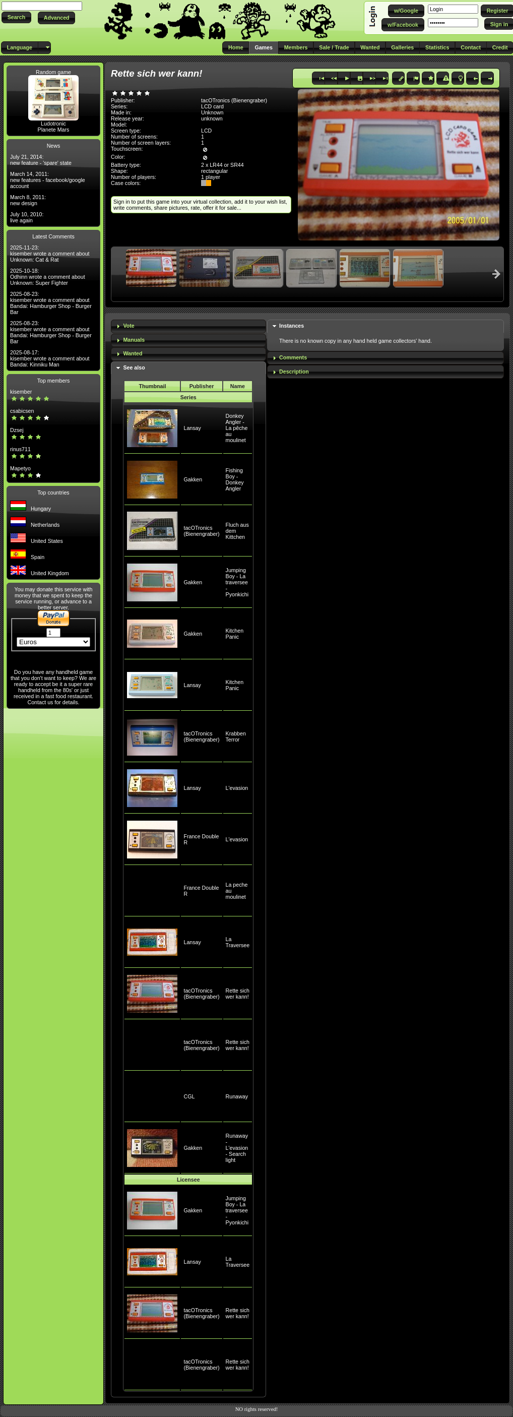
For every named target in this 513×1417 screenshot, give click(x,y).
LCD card (212, 106)
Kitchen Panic (235, 634)
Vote (128, 326)
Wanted (132, 353)
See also (134, 367)
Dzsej (17, 430)
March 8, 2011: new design (28, 200)
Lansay (192, 428)
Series (188, 397)
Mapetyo (20, 468)
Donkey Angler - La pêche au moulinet (237, 428)
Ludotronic (53, 123)
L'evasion (237, 788)
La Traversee (238, 942)
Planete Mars (54, 130)
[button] (16, 17)
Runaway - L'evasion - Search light (237, 1148)
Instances (291, 326)
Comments (293, 357)
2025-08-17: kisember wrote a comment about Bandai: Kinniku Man (50, 358)
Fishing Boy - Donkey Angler (235, 479)
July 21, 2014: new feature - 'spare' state (41, 160)
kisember (21, 392)
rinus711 (20, 449)
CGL (189, 1096)
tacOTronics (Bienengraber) (201, 531)
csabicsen (22, 411)
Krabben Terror (236, 736)
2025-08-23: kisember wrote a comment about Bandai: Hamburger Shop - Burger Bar (51, 303)
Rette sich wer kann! (237, 994)
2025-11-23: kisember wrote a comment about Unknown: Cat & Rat (50, 253)
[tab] (188, 326)
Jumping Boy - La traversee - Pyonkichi (237, 582)
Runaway (237, 1096)
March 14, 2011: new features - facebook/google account (47, 180)
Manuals (134, 340)
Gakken (192, 479)
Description (294, 371)
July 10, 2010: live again (26, 217)
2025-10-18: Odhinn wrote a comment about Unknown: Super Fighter (47, 277)
